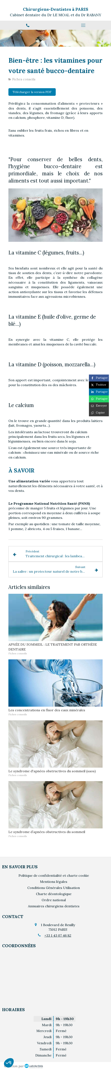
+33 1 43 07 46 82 (57, 935)
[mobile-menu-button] (83, 25)
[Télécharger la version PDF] (32, 92)
